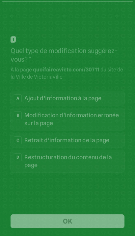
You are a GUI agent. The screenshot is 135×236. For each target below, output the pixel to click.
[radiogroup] (67, 131)
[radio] (67, 98)
